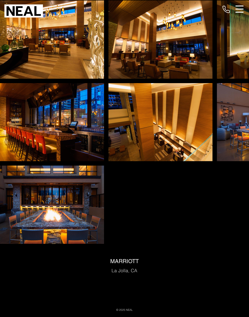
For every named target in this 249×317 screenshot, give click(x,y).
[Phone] (226, 9)
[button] (239, 9)
